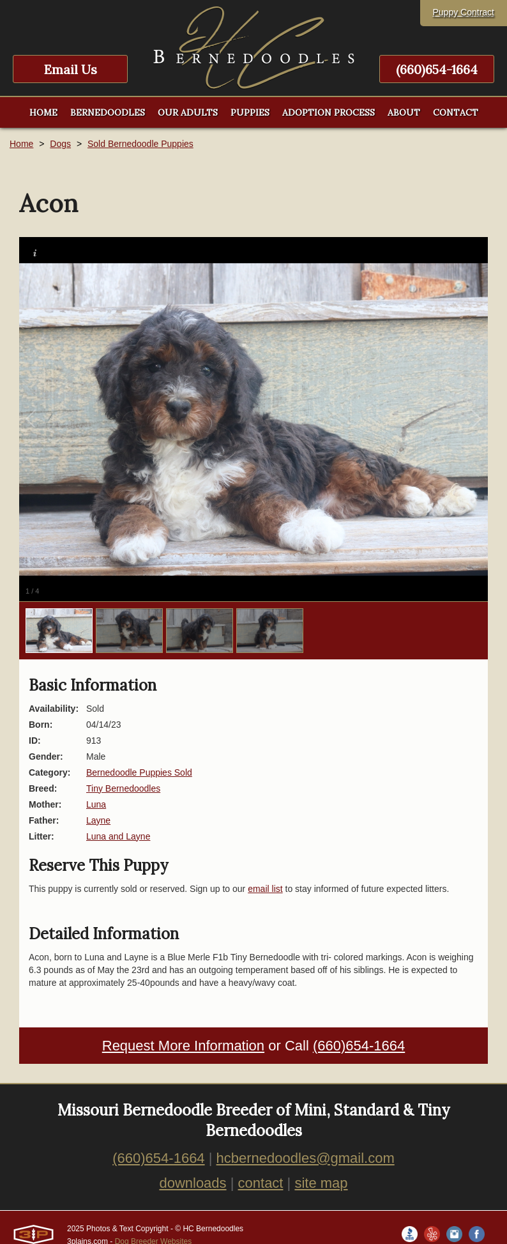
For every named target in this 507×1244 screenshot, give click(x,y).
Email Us (70, 69)
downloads (192, 1183)
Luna (96, 804)
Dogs (60, 144)
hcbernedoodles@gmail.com (305, 1158)
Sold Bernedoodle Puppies (140, 144)
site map (320, 1183)
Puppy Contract (464, 12)
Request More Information (183, 1046)
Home (21, 144)
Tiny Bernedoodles (123, 788)
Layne (98, 820)
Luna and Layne (118, 836)
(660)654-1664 (437, 69)
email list (265, 889)
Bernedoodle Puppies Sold (139, 772)
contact (261, 1183)
